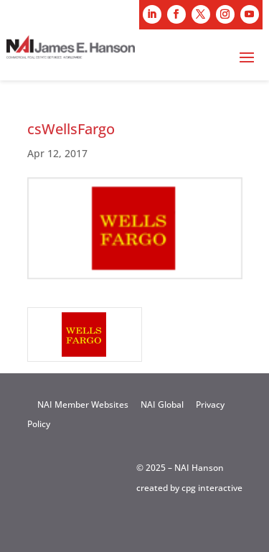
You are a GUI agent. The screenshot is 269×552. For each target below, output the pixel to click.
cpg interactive (211, 488)
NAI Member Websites (82, 404)
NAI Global (162, 404)
